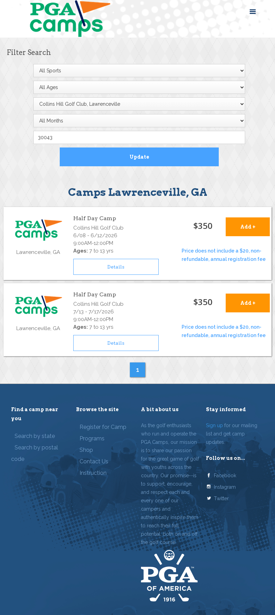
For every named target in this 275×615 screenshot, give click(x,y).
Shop (86, 450)
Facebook (225, 475)
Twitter (221, 498)
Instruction (93, 473)
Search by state (35, 436)
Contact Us (94, 461)
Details (115, 267)
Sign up (214, 425)
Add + (248, 227)
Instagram (225, 487)
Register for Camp (103, 427)
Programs (92, 438)
